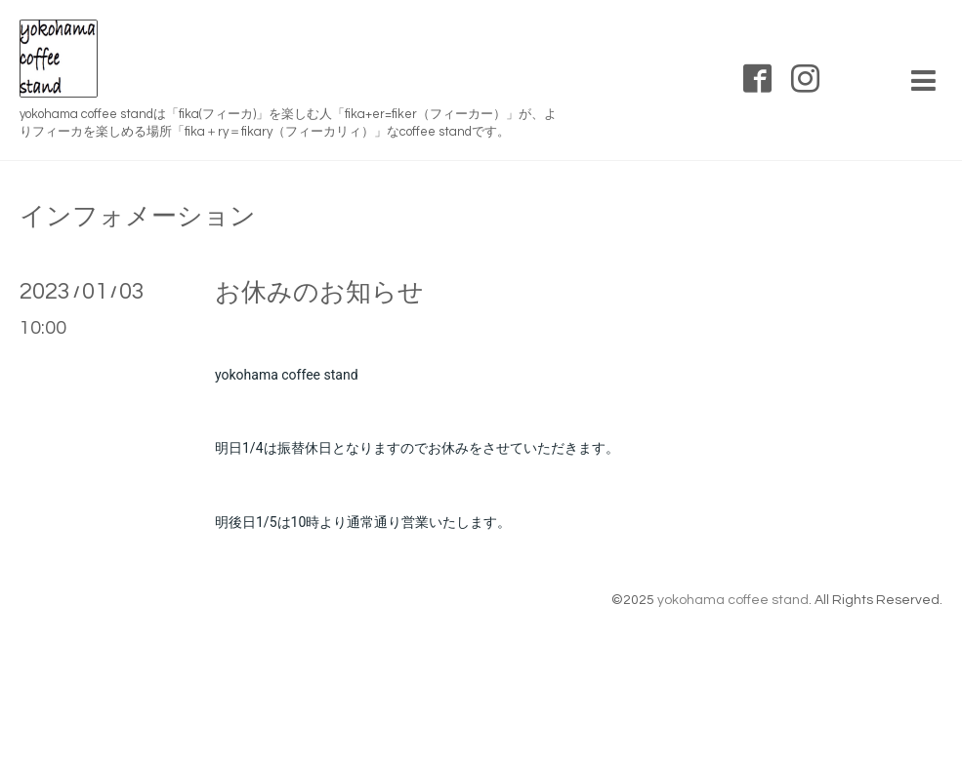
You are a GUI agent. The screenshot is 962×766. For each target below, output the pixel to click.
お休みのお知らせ (319, 292)
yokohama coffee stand (733, 600)
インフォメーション (138, 216)
